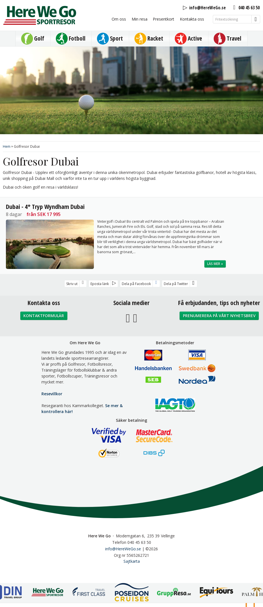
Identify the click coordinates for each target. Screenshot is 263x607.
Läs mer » (215, 263)
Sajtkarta (131, 561)
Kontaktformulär (43, 315)
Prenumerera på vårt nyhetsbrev (219, 315)
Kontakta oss (192, 19)
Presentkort (163, 19)
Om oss (119, 19)
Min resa (139, 19)
